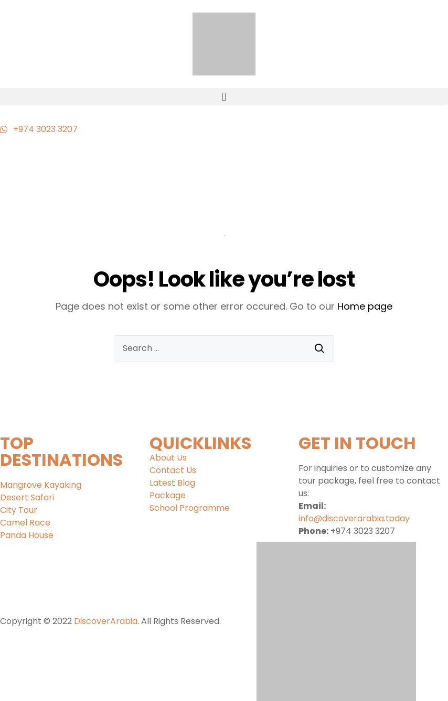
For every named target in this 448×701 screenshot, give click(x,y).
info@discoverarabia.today (354, 518)
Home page (364, 306)
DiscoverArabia (105, 621)
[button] (224, 96)
